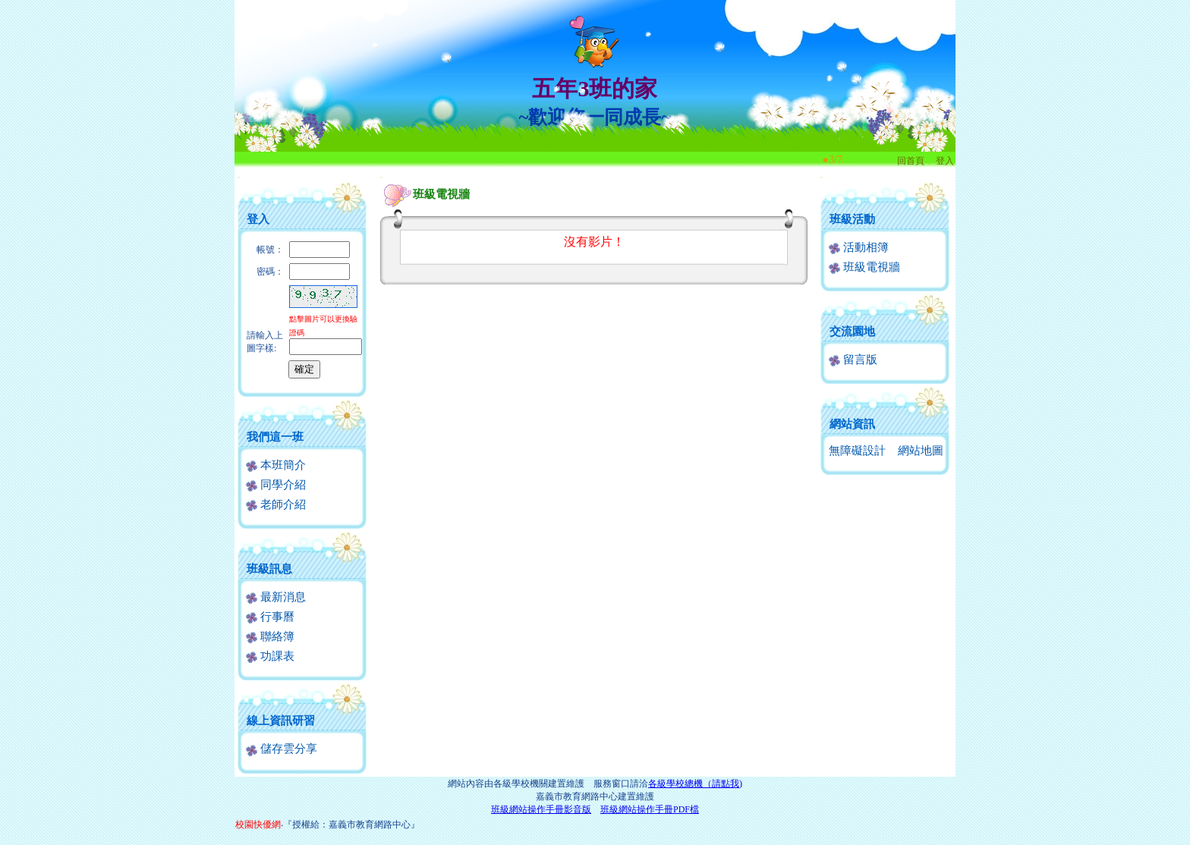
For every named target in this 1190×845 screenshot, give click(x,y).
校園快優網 (258, 824)
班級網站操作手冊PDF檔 (649, 809)
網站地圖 (920, 450)
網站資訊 (852, 424)
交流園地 (852, 331)
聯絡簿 (270, 636)
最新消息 (276, 597)
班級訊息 (269, 569)
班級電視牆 (864, 267)
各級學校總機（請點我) (695, 783)
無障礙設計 (857, 450)
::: (239, 177)
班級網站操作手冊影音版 (541, 809)
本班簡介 (276, 465)
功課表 (270, 656)
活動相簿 (859, 247)
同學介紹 (276, 485)
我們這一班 (275, 437)
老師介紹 (276, 504)
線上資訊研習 (281, 721)
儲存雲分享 (281, 749)
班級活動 (852, 219)
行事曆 (270, 617)
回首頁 (910, 160)
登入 (945, 160)
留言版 (853, 359)
